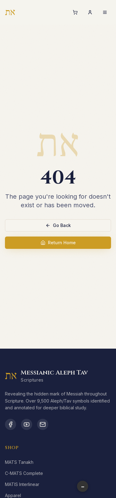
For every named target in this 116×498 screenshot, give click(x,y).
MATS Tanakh (19, 462)
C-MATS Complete (24, 473)
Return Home (58, 242)
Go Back (58, 225)
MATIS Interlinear (22, 484)
